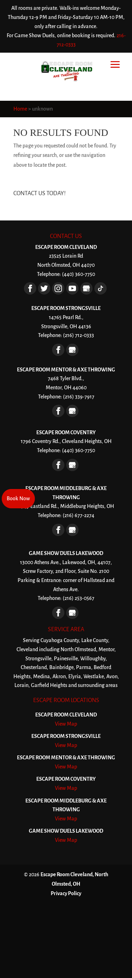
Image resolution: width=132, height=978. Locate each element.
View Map (66, 724)
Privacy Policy (66, 893)
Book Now (18, 498)
